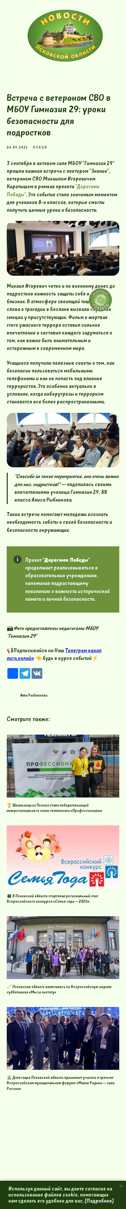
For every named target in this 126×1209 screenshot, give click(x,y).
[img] (65, 35)
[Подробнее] (99, 1201)
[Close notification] (121, 1185)
